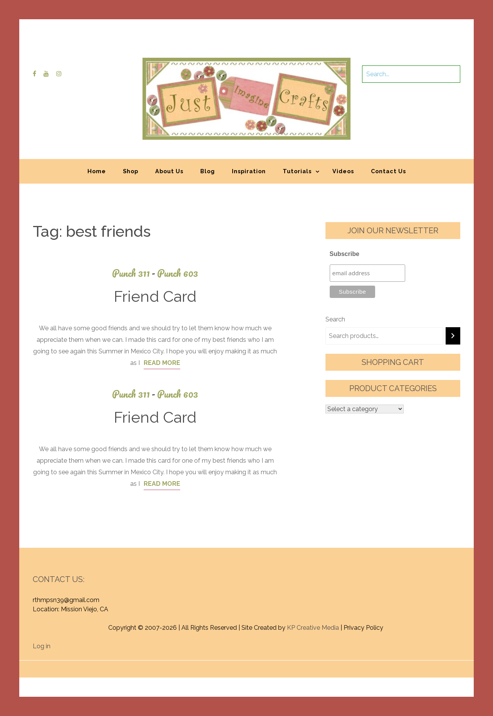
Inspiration (249, 171)
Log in (41, 646)
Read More (162, 362)
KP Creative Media (313, 627)
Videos (343, 171)
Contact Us (388, 171)
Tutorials (297, 171)
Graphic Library (327, 665)
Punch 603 (177, 273)
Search (335, 319)
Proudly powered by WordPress (190, 665)
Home (96, 171)
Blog (207, 171)
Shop (130, 171)
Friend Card (155, 296)
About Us (169, 171)
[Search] (453, 336)
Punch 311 (134, 273)
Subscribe (344, 254)
